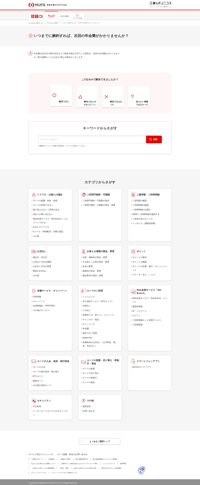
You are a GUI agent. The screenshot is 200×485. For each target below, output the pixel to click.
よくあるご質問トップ (36, 23)
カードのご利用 (52, 23)
